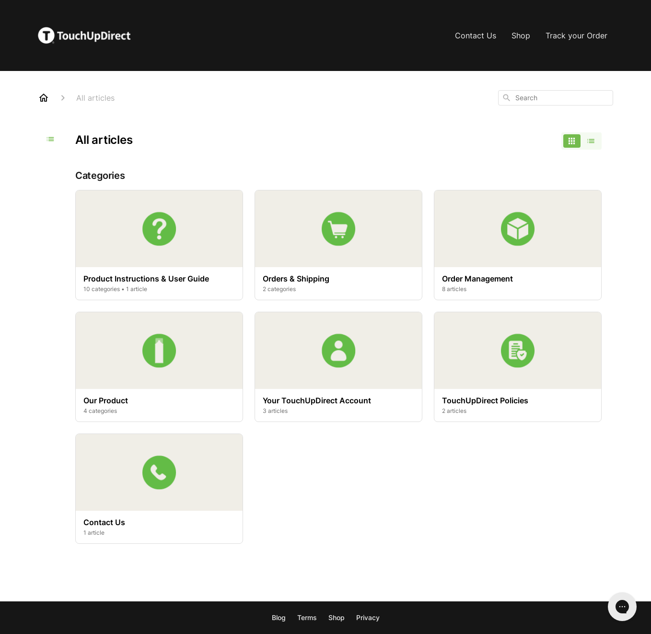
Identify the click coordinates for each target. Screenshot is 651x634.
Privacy (368, 617)
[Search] (507, 98)
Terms (307, 617)
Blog (279, 617)
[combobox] (555, 98)
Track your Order (576, 35)
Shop (521, 35)
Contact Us (475, 35)
